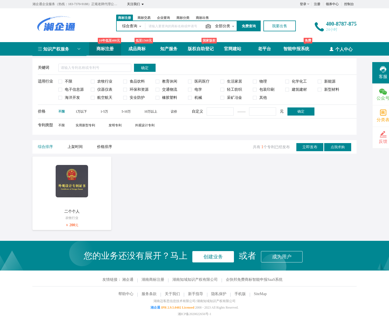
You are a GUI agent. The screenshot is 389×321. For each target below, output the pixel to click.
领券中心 (332, 4)
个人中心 (341, 49)
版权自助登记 (201, 48)
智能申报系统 (296, 48)
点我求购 (338, 147)
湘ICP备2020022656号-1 (195, 314)
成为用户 (281, 256)
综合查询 (132, 26)
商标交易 (144, 18)
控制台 (349, 4)
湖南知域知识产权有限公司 (195, 280)
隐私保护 (218, 294)
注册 (317, 4)
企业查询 (163, 18)
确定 (300, 111)
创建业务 (213, 256)
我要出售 (279, 26)
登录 (303, 4)
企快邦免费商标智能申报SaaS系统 (254, 280)
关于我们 (172, 294)
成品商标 (137, 48)
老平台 (264, 48)
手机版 (240, 294)
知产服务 (168, 48)
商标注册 (124, 18)
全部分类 (225, 26)
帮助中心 (125, 294)
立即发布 (309, 147)
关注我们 (136, 4)
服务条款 (149, 294)
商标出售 (202, 18)
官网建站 (232, 48)
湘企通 (127, 280)
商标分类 (182, 18)
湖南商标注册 (153, 280)
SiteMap (260, 294)
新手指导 (195, 294)
